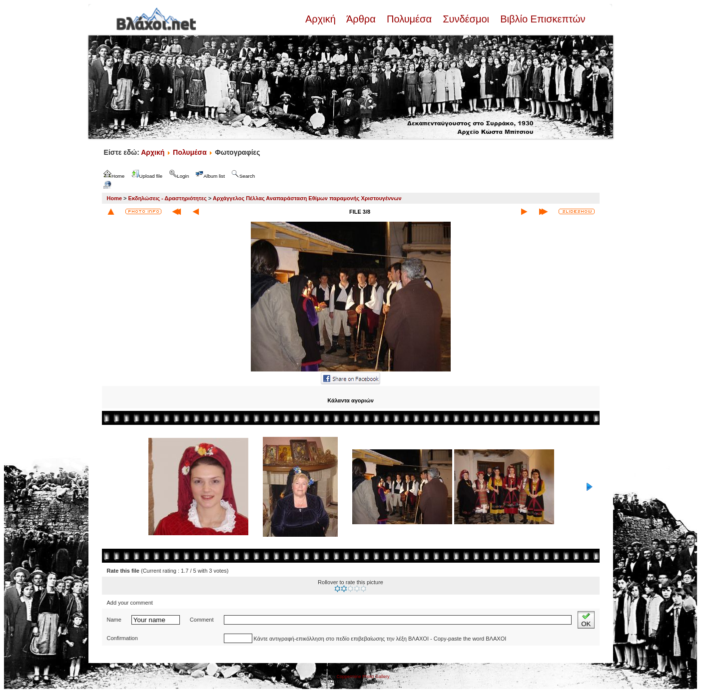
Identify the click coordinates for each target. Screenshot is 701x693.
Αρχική (321, 18)
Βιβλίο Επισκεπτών (542, 18)
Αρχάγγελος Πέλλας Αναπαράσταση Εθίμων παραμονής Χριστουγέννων (307, 198)
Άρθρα (361, 18)
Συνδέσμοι (466, 18)
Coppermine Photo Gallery (362, 676)
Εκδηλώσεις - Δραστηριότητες (167, 198)
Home (114, 198)
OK (586, 620)
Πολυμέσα (409, 18)
